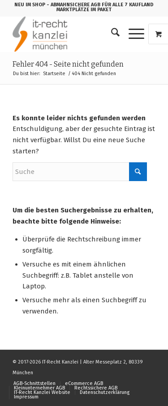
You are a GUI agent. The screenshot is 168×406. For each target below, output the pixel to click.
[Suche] (111, 34)
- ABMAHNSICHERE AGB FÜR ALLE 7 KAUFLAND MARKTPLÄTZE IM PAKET (100, 7)
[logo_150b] (70, 34)
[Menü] (132, 34)
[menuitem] (111, 34)
